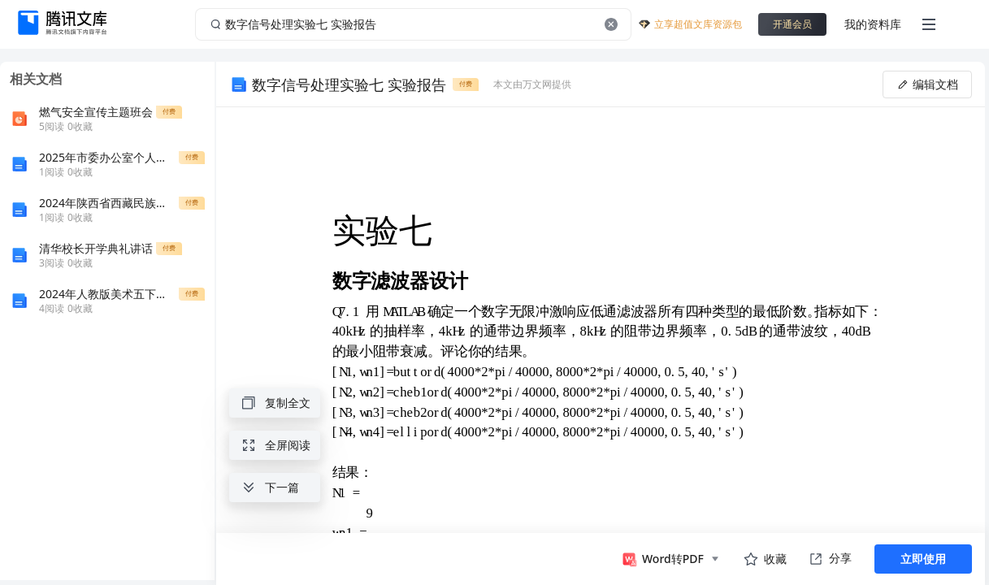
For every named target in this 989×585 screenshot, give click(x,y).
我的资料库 (872, 24)
